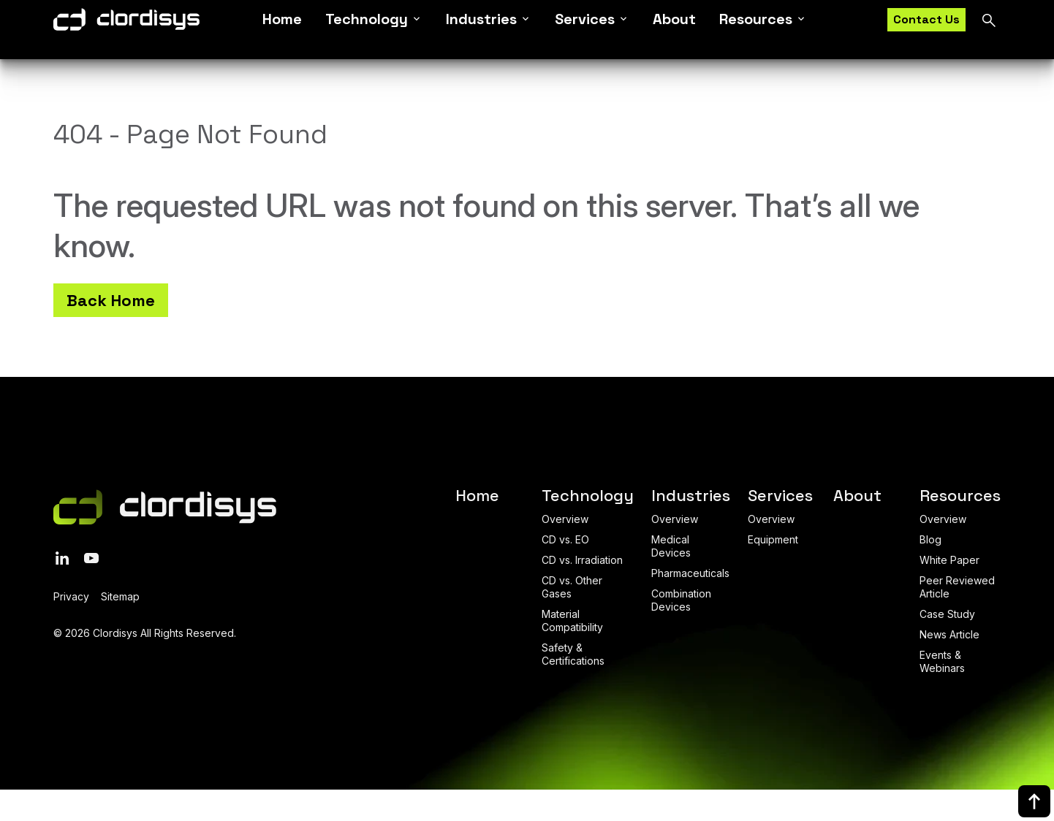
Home (282, 29)
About (674, 29)
